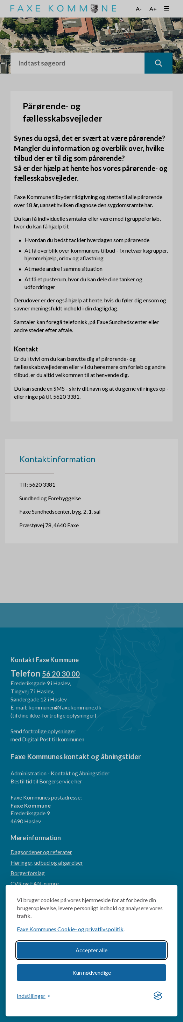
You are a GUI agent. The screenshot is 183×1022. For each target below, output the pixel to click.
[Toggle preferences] (33, 996)
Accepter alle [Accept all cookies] (91, 950)
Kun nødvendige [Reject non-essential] (91, 972)
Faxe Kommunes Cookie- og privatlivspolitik (70, 929)
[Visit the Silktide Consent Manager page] (157, 996)
